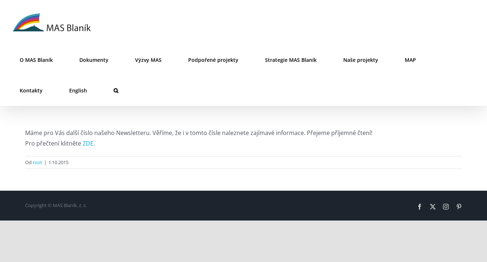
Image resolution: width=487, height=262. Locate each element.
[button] (465, 60)
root (37, 131)
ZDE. (89, 113)
